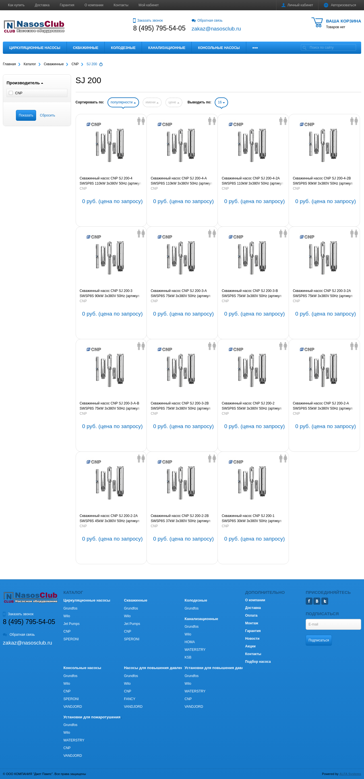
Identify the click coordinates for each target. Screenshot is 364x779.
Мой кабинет (148, 5)
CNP (83, 189)
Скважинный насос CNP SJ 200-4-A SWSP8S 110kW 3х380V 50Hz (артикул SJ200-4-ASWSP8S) (181, 181)
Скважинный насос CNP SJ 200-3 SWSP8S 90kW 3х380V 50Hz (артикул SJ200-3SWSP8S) (109, 293)
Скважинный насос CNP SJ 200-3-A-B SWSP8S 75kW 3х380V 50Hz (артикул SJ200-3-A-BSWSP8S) (109, 406)
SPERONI (71, 639)
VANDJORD (72, 707)
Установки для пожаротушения (92, 717)
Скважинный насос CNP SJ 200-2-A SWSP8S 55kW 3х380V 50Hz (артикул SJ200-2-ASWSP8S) (323, 406)
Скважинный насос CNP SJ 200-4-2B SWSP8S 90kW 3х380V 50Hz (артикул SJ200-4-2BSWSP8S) (323, 181)
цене (173, 102)
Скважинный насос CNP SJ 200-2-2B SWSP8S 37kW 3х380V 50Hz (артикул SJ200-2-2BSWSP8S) (180, 519)
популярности (123, 102)
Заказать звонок (148, 21)
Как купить (16, 5)
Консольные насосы (219, 48)
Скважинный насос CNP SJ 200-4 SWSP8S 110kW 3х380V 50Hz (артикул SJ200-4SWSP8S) (110, 181)
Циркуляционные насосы (34, 48)
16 (221, 102)
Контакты (121, 5)
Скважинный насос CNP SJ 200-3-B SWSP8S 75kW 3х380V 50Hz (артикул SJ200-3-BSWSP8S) (252, 293)
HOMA (190, 642)
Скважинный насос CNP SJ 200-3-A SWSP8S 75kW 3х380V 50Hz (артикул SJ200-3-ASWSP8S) (180, 293)
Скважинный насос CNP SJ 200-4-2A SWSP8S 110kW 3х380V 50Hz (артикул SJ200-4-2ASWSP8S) (253, 181)
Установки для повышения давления (219, 668)
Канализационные (166, 48)
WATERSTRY (195, 650)
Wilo (66, 616)
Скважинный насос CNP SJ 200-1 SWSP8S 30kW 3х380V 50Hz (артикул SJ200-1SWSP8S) (252, 519)
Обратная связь (207, 21)
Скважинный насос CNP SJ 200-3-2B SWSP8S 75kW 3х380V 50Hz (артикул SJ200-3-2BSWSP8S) (180, 406)
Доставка (42, 5)
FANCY (129, 699)
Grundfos (70, 608)
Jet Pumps (71, 624)
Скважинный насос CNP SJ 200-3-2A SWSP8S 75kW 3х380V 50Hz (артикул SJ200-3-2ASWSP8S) (323, 293)
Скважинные (85, 48)
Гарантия (67, 5)
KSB (188, 657)
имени (152, 102)
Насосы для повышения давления (155, 668)
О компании (93, 5)
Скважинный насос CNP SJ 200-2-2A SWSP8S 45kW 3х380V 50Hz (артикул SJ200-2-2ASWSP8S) (109, 519)
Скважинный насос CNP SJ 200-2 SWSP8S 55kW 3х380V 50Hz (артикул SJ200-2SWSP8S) (252, 406)
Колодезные (123, 48)
